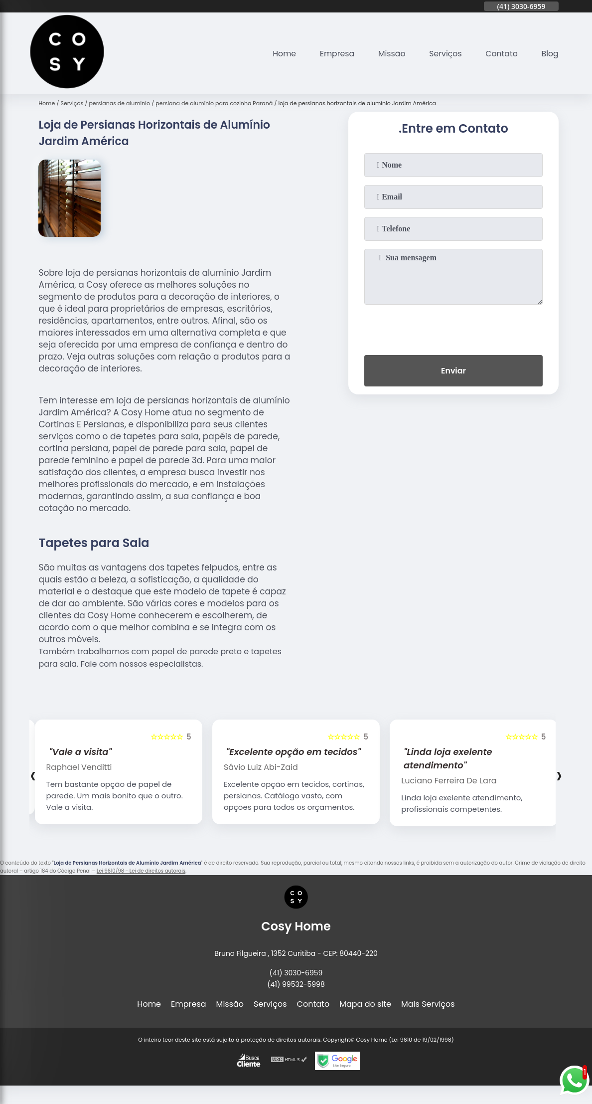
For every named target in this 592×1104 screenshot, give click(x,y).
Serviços (444, 53)
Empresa (334, 53)
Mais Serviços (428, 1004)
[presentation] (453, 327)
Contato (500, 53)
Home (281, 53)
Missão (389, 53)
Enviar (453, 371)
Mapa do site (365, 1004)
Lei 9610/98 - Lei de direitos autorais (141, 871)
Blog (550, 53)
